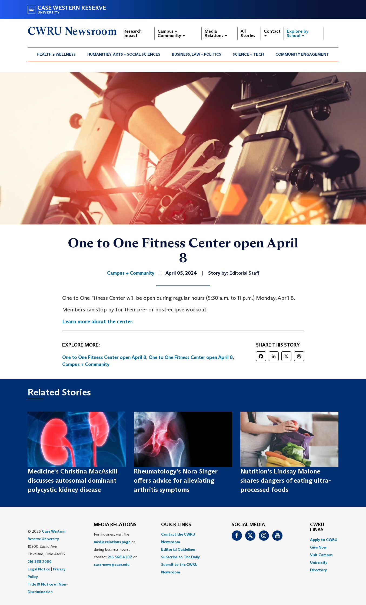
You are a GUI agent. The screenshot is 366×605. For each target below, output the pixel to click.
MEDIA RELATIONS (115, 524)
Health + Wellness (56, 54)
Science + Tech (248, 54)
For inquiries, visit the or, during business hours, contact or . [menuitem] (115, 549)
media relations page (112, 541)
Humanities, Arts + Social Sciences (123, 54)
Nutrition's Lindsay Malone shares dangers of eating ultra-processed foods (285, 480)
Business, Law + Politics (196, 54)
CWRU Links (317, 527)
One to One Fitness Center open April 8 (104, 357)
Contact (272, 32)
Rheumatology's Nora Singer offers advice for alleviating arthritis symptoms (175, 480)
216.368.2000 (40, 561)
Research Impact (133, 33)
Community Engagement (302, 54)
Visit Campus (321, 554)
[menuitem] (56, 54)
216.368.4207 (120, 556)
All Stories (248, 33)
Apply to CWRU (323, 539)
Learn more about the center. (98, 321)
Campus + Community (171, 33)
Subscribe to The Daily (180, 556)
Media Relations (216, 33)
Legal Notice (39, 569)
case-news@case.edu (111, 564)
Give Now (318, 547)
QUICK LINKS (176, 524)
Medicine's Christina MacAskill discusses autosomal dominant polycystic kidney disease (73, 480)
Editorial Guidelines (178, 549)
